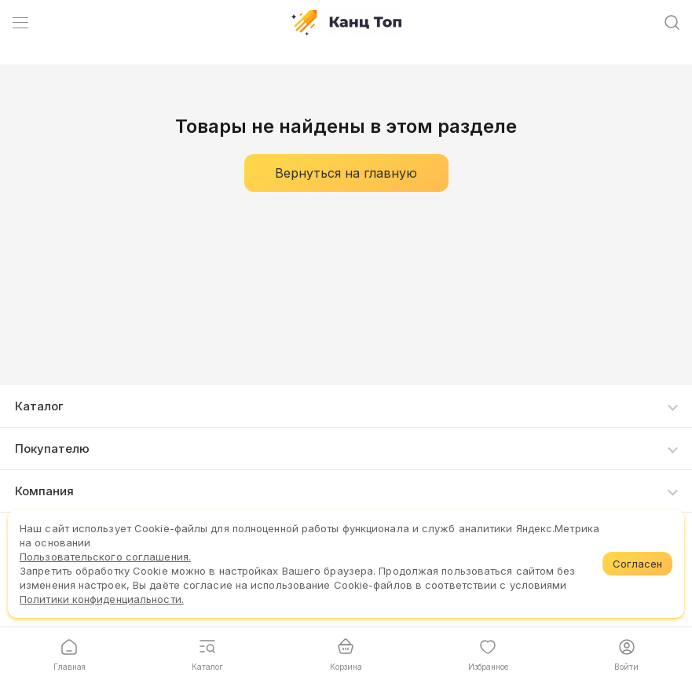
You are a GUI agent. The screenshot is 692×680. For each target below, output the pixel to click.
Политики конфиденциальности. (102, 599)
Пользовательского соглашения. (105, 556)
